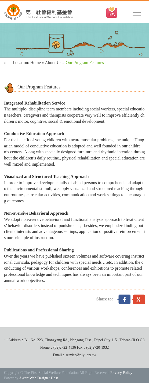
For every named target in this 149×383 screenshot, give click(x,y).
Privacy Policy (121, 373)
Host (54, 378)
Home (35, 62)
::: (6, 62)
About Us (53, 62)
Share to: (104, 299)
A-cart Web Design (33, 378)
